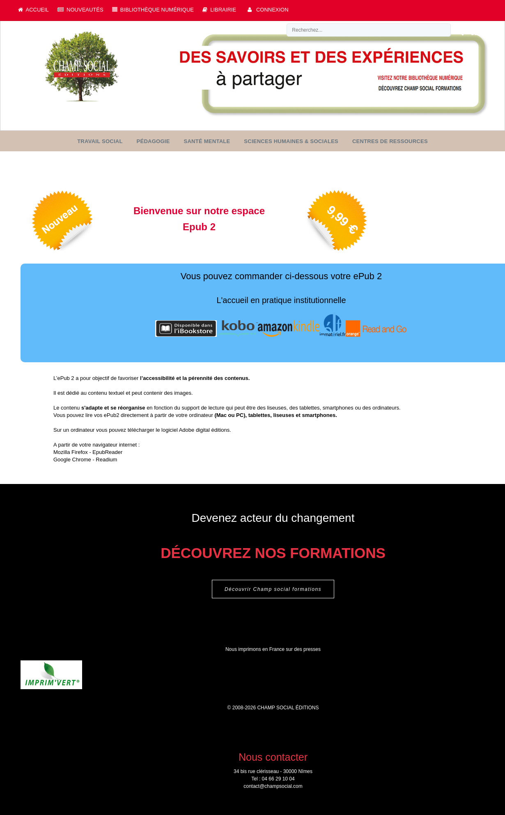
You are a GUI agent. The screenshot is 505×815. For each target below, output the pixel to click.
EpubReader (107, 453)
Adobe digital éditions (204, 431)
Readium (106, 460)
